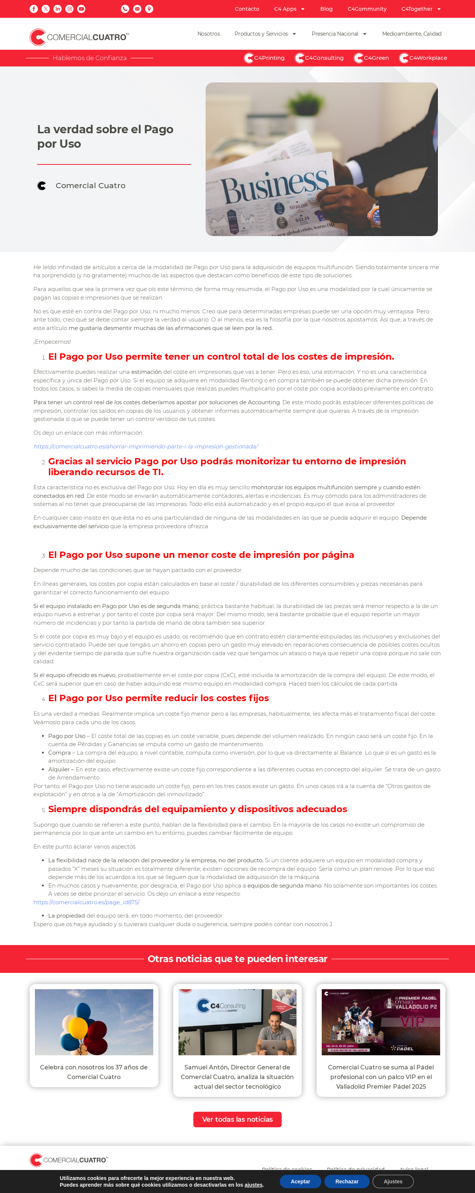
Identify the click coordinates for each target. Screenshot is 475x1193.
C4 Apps (289, 8)
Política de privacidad (356, 1169)
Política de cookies (287, 1169)
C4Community (367, 9)
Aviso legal (414, 1169)
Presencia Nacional (339, 33)
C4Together (422, 8)
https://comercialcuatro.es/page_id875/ (86, 902)
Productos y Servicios (266, 33)
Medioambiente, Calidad (412, 33)
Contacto (247, 9)
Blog (326, 9)
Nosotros (208, 33)
